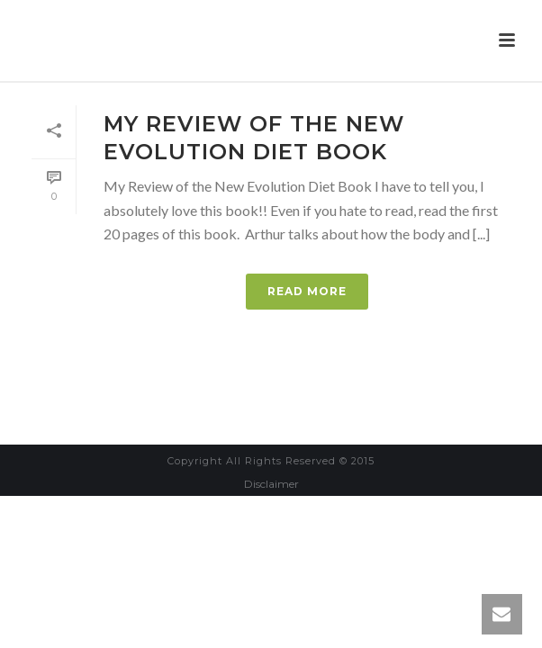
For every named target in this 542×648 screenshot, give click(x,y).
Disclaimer (271, 483)
